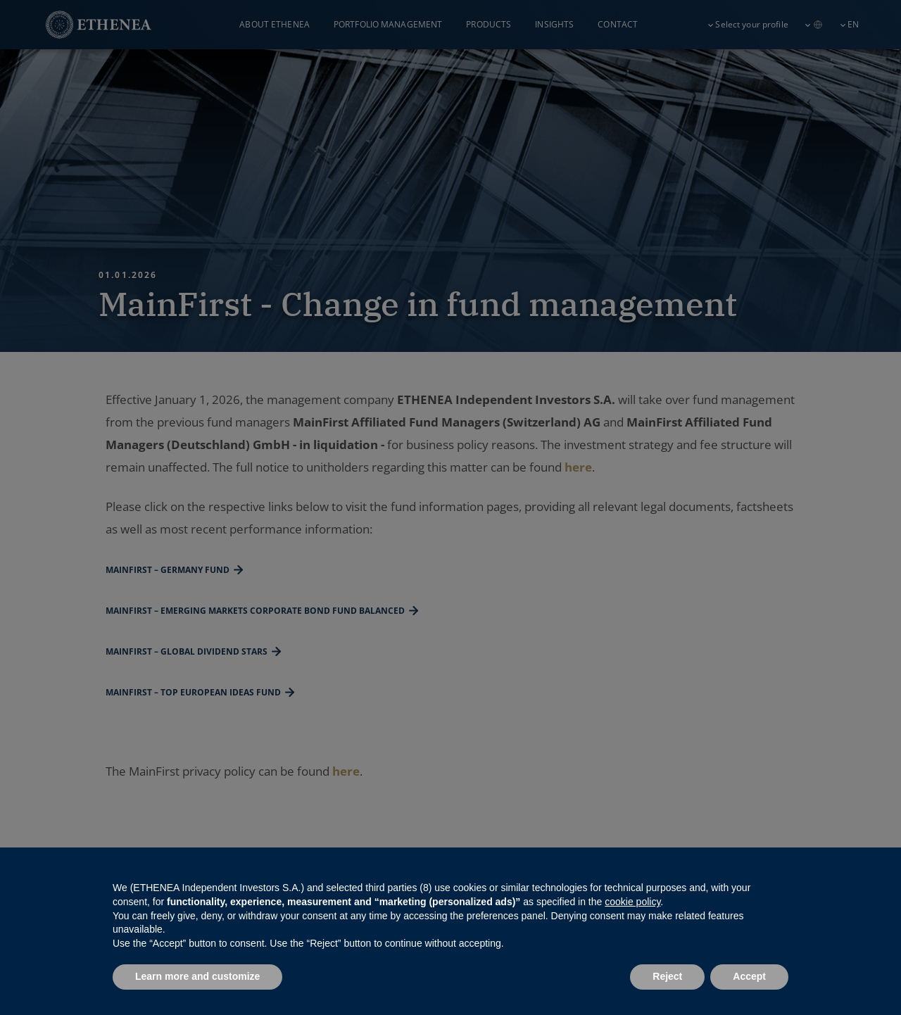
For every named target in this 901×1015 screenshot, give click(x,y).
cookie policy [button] (632, 901)
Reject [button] (667, 976)
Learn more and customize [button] (197, 976)
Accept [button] (749, 976)
